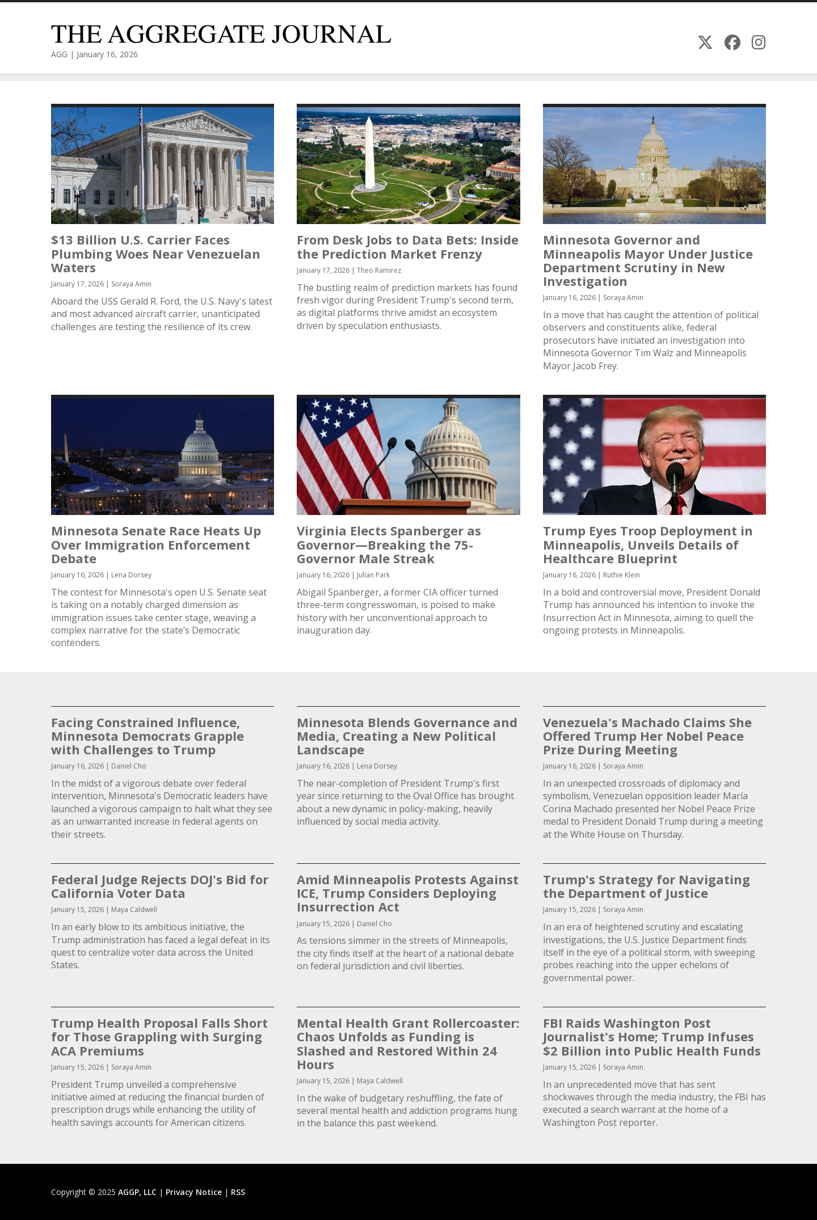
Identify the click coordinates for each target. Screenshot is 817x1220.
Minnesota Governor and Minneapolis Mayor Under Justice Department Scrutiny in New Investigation (648, 260)
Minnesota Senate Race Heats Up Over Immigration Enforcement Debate (156, 544)
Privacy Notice (194, 1192)
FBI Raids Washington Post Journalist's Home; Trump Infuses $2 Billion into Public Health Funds (652, 1036)
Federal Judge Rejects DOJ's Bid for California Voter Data (159, 886)
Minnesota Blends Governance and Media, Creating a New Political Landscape (407, 736)
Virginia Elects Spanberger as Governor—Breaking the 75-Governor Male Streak (389, 544)
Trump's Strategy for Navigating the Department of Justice (646, 886)
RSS (238, 1192)
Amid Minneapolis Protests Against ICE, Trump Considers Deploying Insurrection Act (408, 893)
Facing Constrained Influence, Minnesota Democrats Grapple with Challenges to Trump (147, 736)
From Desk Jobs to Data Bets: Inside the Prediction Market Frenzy (408, 246)
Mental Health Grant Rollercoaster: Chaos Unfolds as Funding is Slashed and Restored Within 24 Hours (408, 1043)
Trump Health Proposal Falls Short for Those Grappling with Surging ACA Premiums (159, 1036)
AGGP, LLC (137, 1192)
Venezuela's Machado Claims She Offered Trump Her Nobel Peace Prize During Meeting (647, 736)
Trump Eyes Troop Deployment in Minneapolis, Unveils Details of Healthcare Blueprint (648, 544)
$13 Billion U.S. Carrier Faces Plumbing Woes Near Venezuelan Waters (155, 253)
